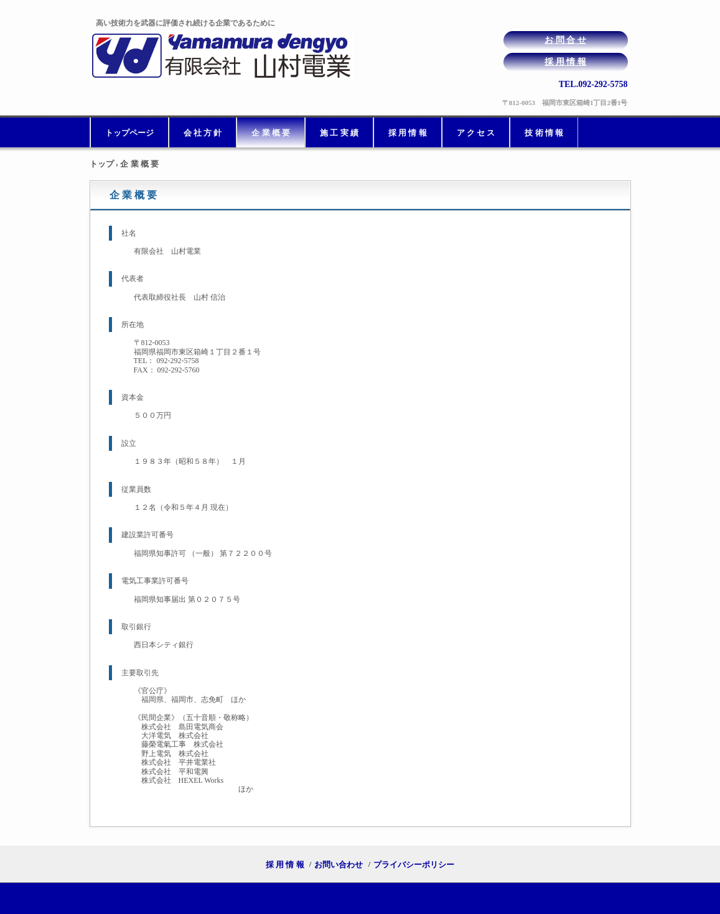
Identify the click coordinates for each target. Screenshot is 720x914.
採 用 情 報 (565, 62)
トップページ (129, 132)
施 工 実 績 (339, 132)
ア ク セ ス (476, 132)
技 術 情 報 (544, 132)
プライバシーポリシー (413, 865)
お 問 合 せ (565, 40)
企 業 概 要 (270, 132)
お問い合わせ (338, 865)
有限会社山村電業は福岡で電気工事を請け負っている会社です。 (225, 55)
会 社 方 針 (203, 132)
